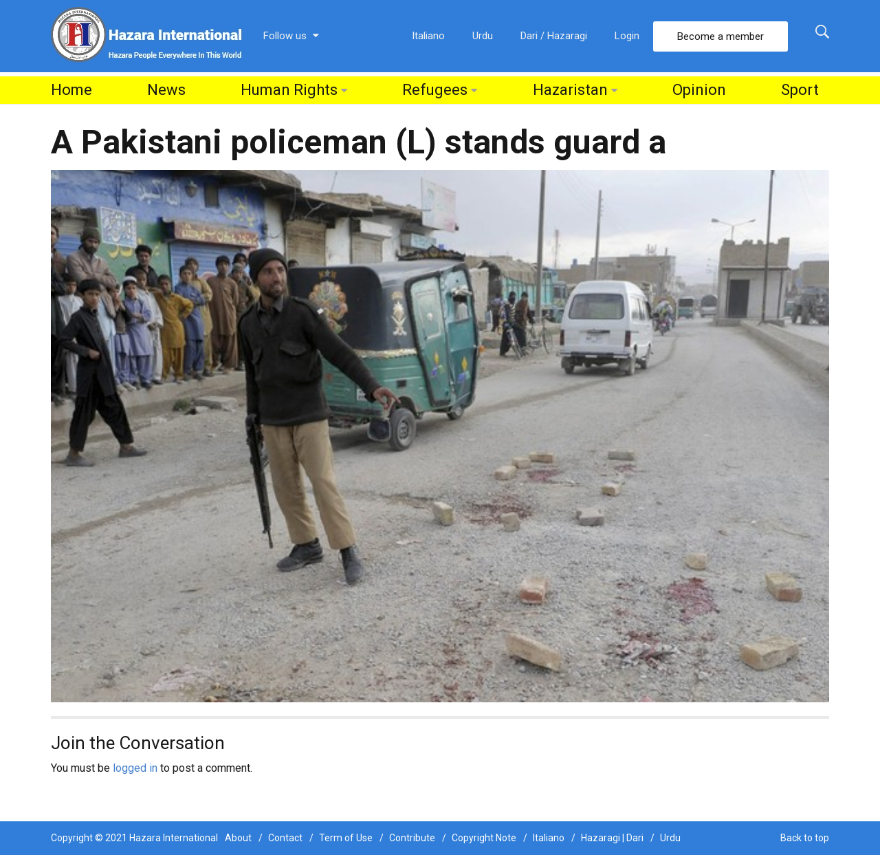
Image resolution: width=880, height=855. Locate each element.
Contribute (412, 837)
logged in (135, 768)
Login (627, 36)
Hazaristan (570, 89)
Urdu (482, 36)
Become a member (720, 36)
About (238, 837)
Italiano (428, 36)
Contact (285, 837)
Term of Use (346, 837)
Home (71, 89)
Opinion (699, 89)
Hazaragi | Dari (612, 837)
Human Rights (289, 89)
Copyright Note (484, 837)
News (166, 89)
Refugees (435, 89)
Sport (800, 89)
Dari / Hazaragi (553, 36)
